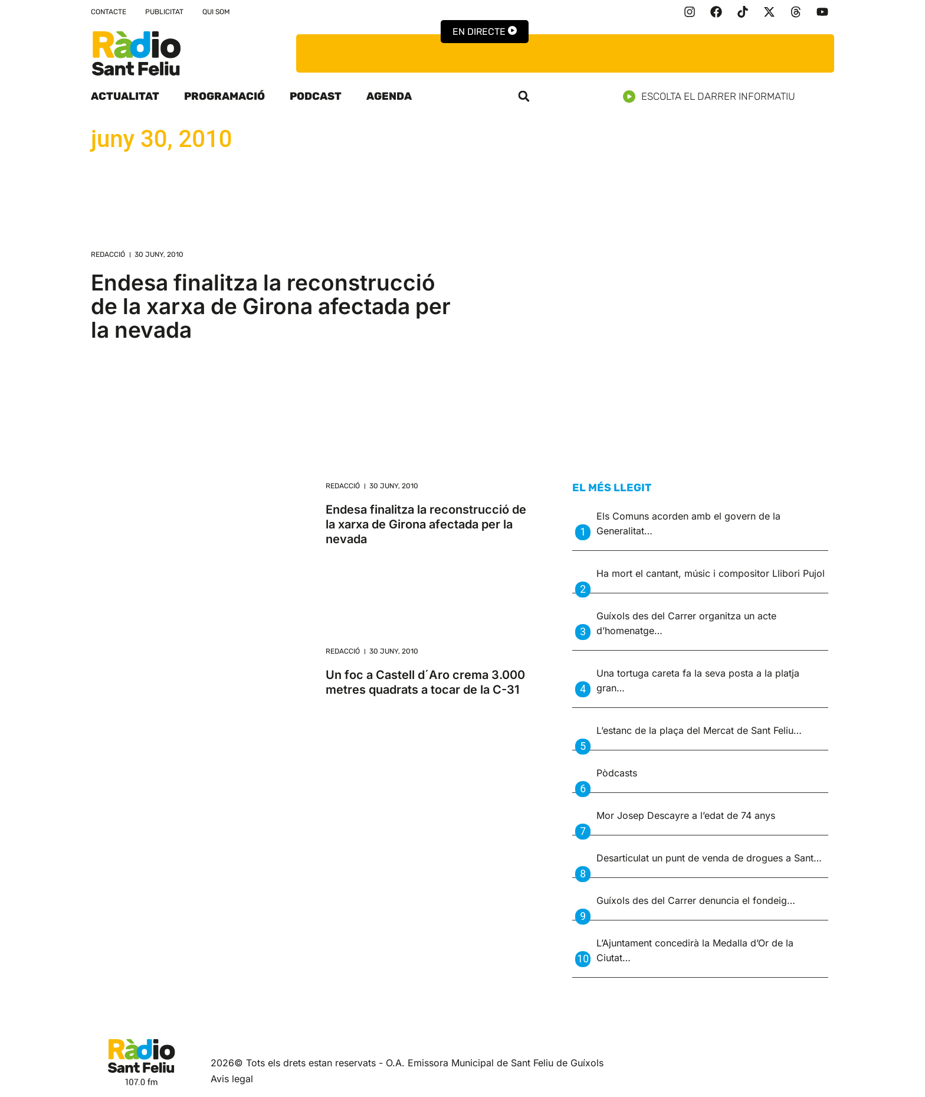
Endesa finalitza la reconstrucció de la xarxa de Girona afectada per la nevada (271, 306)
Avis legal (232, 1079)
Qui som (216, 12)
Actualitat (125, 96)
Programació (224, 96)
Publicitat (164, 12)
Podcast (316, 96)
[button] (524, 96)
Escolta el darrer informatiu (713, 96)
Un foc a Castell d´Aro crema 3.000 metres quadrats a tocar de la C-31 (425, 682)
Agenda (389, 96)
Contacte (108, 12)
